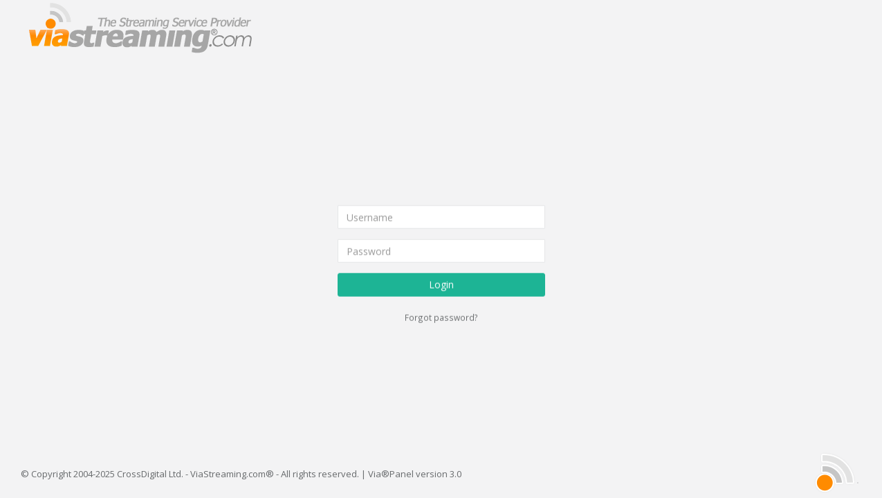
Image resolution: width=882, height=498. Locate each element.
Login (441, 284)
